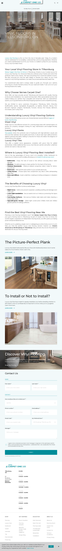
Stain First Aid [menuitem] (36, 523)
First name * (8, 383)
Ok (51, 546)
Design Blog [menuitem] (22, 535)
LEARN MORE (10, 252)
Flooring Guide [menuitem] (37, 526)
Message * (7, 428)
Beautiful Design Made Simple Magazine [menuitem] (22, 530)
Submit (31, 452)
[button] (54, 3)
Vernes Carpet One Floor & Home (15, 72)
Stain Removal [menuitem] (37, 520)
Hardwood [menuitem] (8, 526)
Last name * (35, 383)
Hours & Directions (8, 481)
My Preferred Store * (37, 418)
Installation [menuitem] (36, 536)
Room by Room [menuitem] (51, 523)
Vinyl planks (9, 133)
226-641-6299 (36, 8)
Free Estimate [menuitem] (9, 537)
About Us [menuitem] (49, 520)
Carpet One (8, 26)
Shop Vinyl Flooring (12, 365)
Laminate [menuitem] (7, 531)
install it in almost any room (45, 157)
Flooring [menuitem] (7, 520)
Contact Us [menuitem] (50, 530)
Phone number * (9, 408)
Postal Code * (8, 418)
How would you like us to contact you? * (15, 399)
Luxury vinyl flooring (11, 58)
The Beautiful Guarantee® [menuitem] (36, 529)
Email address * (36, 408)
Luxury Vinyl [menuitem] (8, 523)
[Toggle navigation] (2, 3)
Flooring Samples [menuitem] (21, 523)
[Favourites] (57, 3)
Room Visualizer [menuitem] (23, 520)
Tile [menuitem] (6, 534)
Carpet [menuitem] (7, 528)
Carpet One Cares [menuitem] (50, 526)
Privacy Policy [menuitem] (50, 537)
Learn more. (30, 548)
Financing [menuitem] (7, 539)
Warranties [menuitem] (36, 533)
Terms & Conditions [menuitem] (50, 533)
